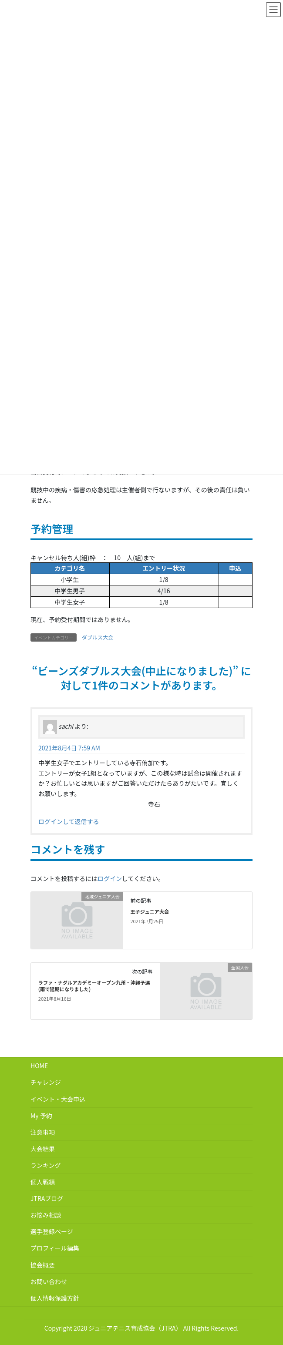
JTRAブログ (46, 1198)
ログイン (110, 878)
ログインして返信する (68, 821)
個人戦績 (42, 1181)
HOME (39, 1065)
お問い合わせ (48, 1281)
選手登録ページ (51, 1231)
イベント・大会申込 (57, 1099)
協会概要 (42, 1265)
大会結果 (42, 1148)
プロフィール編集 (54, 1248)
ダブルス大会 (97, 637)
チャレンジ (45, 1082)
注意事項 (42, 1132)
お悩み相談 (45, 1214)
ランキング (45, 1165)
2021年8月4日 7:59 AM (69, 747)
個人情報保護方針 (54, 1298)
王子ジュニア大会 (149, 911)
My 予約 (41, 1115)
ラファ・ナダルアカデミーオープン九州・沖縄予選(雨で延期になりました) (94, 986)
